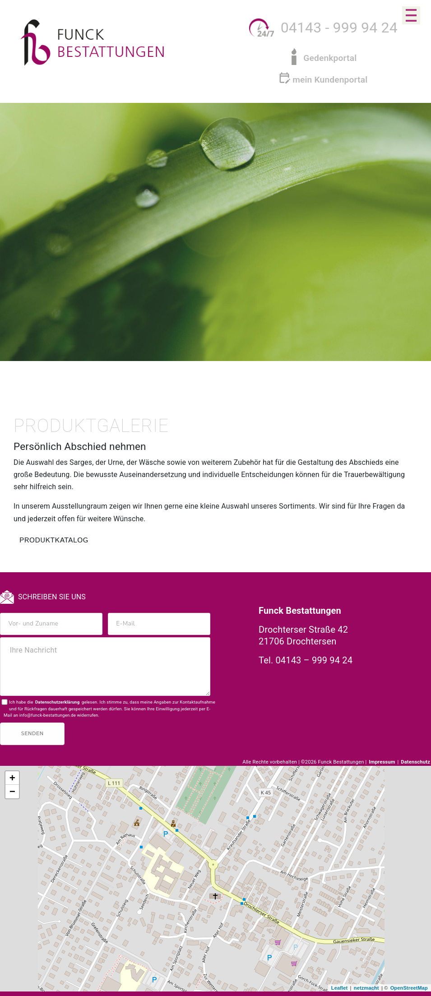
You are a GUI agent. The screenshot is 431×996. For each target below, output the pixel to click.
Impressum (382, 762)
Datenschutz (415, 762)
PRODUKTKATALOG (53, 540)
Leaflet (339, 988)
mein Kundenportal (329, 79)
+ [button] (12, 778)
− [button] (12, 792)
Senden (32, 733)
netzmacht (366, 988)
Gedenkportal (330, 58)
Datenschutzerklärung (57, 702)
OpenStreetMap (409, 988)
